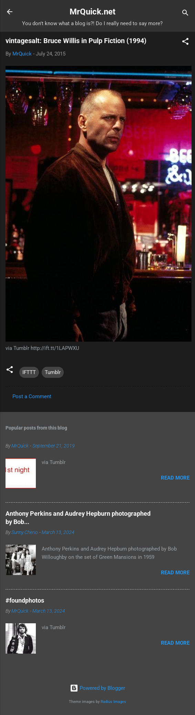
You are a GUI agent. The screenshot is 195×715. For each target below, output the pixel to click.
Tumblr (53, 372)
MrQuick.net (92, 12)
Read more (175, 478)
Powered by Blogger (97, 688)
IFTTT (29, 372)
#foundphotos (25, 600)
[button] (185, 42)
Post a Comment (31, 396)
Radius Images (113, 701)
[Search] (185, 13)
